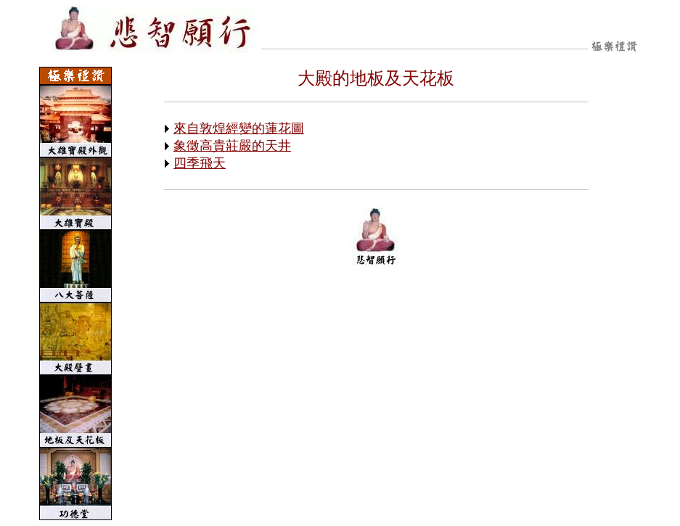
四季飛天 (199, 163)
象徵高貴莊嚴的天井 (232, 146)
